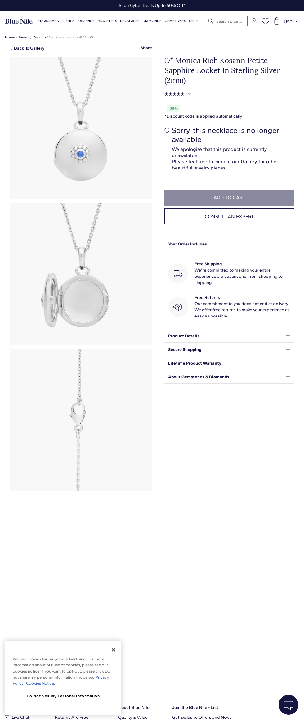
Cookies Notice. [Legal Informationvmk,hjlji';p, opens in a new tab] (40, 683)
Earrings (86, 21)
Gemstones (175, 21)
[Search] (210, 21)
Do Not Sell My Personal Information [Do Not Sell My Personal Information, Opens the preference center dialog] (63, 696)
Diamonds (152, 21)
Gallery (249, 161)
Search (40, 37)
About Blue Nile (134, 707)
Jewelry (24, 37)
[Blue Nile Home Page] (19, 21)
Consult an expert (229, 216)
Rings (70, 21)
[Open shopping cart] (276, 21)
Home (10, 37)
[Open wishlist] (265, 21)
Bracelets (107, 21)
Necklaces (130, 21)
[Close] (113, 650)
